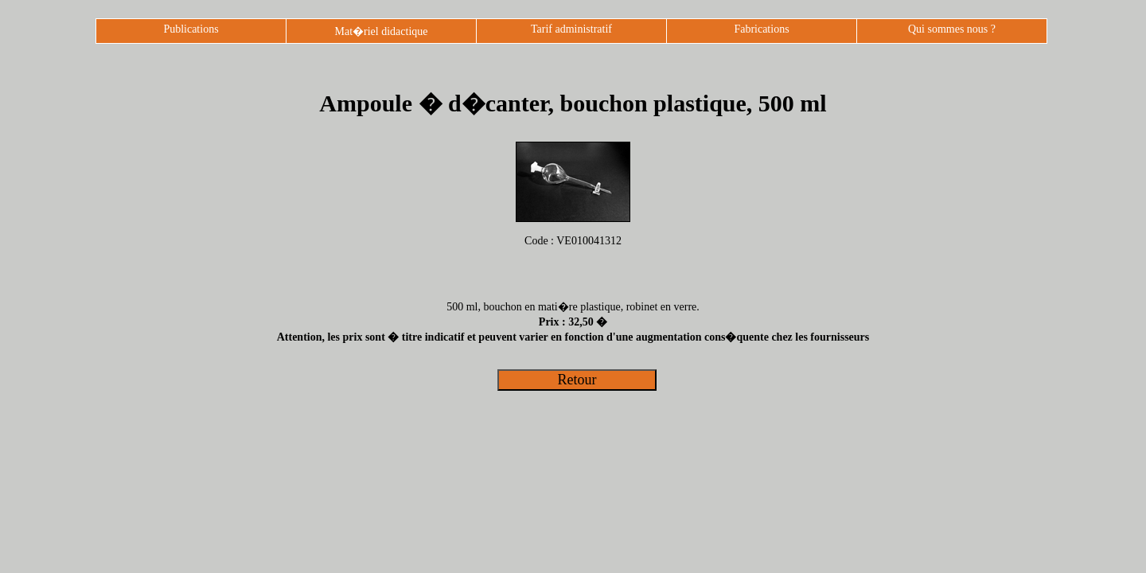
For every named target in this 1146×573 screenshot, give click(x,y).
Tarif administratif (571, 29)
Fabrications (761, 29)
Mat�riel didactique (380, 31)
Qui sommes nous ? (952, 29)
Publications (190, 29)
